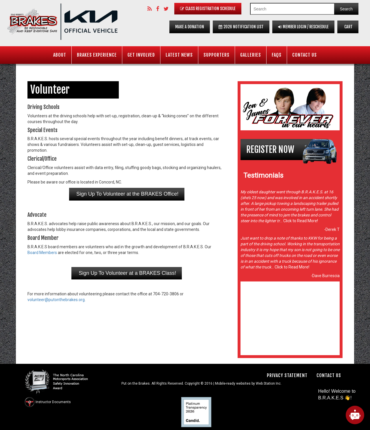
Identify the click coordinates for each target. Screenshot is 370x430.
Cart (348, 26)
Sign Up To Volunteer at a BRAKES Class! (126, 273)
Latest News (179, 55)
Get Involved (141, 55)
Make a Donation (189, 26)
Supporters (217, 55)
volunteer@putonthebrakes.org (56, 299)
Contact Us (304, 55)
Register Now (270, 149)
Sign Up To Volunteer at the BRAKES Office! (127, 194)
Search (346, 9)
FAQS (277, 55)
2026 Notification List (241, 26)
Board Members (42, 252)
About (59, 55)
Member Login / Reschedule (303, 26)
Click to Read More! (300, 220)
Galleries (250, 55)
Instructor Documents (53, 402)
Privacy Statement (287, 375)
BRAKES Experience (97, 55)
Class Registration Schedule (208, 8)
